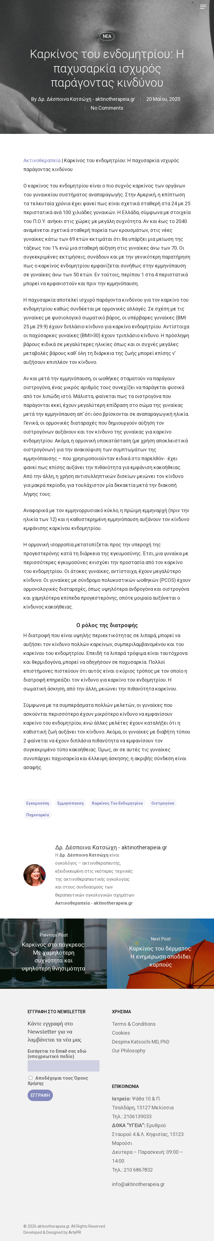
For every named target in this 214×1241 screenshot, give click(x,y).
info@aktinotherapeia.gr (138, 1184)
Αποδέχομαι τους (58, 1080)
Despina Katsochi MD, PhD (140, 1042)
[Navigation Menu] (203, 6)
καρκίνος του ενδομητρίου (117, 803)
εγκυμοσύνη (37, 803)
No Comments (107, 108)
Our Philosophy (128, 1051)
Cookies (121, 1033)
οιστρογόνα (162, 803)
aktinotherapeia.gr (113, 903)
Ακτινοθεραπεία (41, 160)
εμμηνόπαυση (70, 803)
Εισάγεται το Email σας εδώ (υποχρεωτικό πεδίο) (57, 1054)
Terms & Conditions (134, 1024)
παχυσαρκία (37, 815)
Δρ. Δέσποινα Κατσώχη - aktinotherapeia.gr (86, 99)
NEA (107, 36)
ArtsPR (75, 1232)
